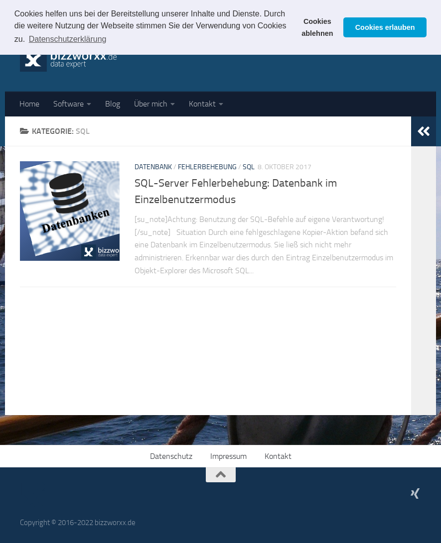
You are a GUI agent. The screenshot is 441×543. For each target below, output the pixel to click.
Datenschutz (171, 456)
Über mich (150, 104)
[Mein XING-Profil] (415, 493)
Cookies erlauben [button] (385, 27)
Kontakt (202, 104)
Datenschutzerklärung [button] (68, 39)
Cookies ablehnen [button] (317, 27)
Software (68, 104)
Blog (112, 104)
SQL (249, 167)
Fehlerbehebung (207, 167)
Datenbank (153, 167)
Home (29, 104)
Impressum (228, 456)
